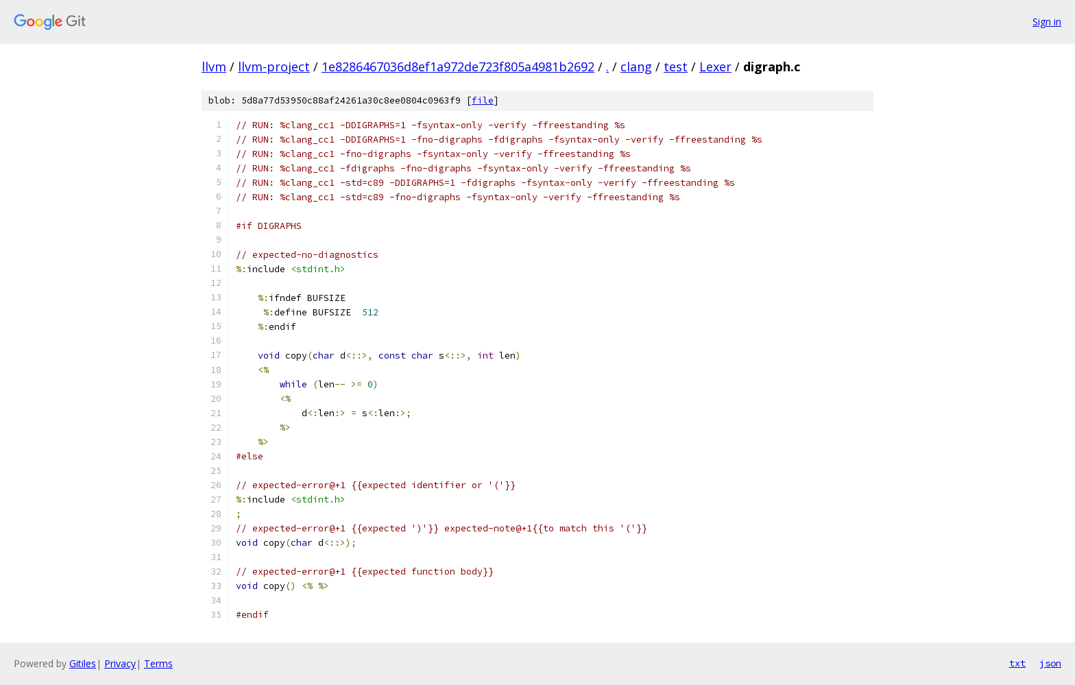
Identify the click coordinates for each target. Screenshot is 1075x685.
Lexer (715, 66)
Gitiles (82, 663)
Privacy (120, 663)
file (483, 100)
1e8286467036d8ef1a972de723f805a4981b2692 (458, 66)
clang (636, 66)
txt (1017, 663)
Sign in (1046, 21)
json (1050, 663)
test (676, 66)
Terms (158, 663)
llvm (214, 66)
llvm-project (274, 66)
